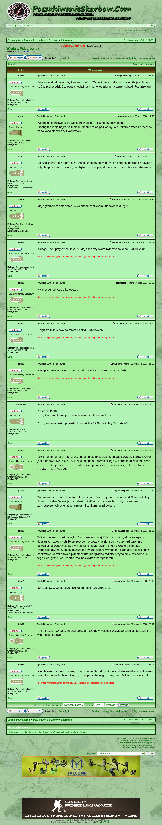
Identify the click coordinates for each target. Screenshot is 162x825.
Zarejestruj (26, 25)
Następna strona (147, 58)
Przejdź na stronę (100, 58)
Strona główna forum (19, 40)
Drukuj (11, 64)
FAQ (151, 25)
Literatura (66, 40)
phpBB (68, 820)
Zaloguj (12, 25)
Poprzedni (138, 64)
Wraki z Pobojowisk (22, 49)
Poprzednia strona (119, 58)
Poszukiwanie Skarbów (46, 40)
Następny (149, 64)
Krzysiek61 (23, 51)
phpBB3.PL (105, 822)
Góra (9, 109)
